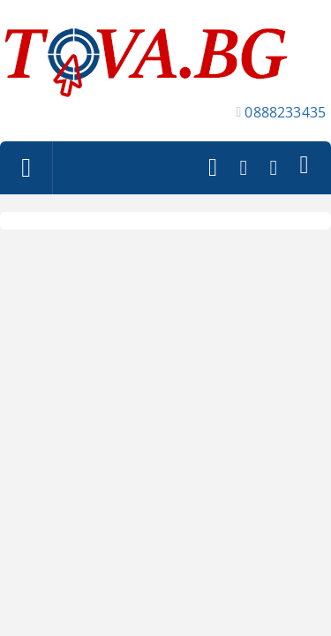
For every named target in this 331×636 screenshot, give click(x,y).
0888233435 (285, 112)
